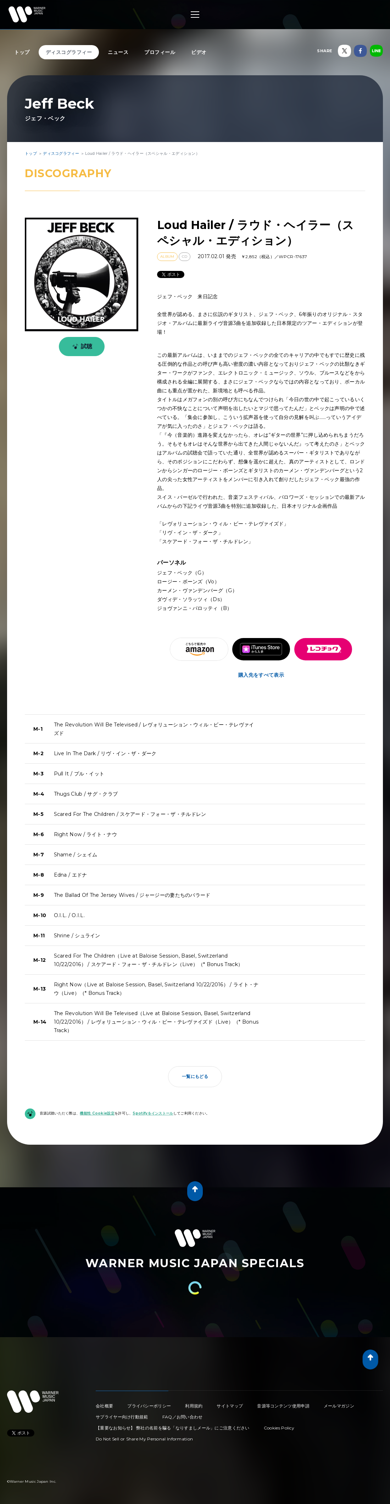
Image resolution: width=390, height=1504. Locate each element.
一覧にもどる (195, 1076)
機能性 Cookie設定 (97, 1113)
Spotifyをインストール (153, 1113)
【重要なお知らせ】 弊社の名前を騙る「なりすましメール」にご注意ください (173, 1428)
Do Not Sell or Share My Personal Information (144, 1439)
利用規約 (193, 1405)
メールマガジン (339, 1405)
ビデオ (199, 52)
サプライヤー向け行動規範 (122, 1416)
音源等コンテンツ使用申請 (283, 1405)
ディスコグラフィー (69, 52)
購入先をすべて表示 (261, 675)
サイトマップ (230, 1405)
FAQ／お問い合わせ (182, 1416)
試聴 (81, 346)
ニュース (118, 52)
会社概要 (104, 1405)
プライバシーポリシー (149, 1405)
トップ (22, 52)
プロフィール (159, 52)
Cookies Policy (279, 1428)
